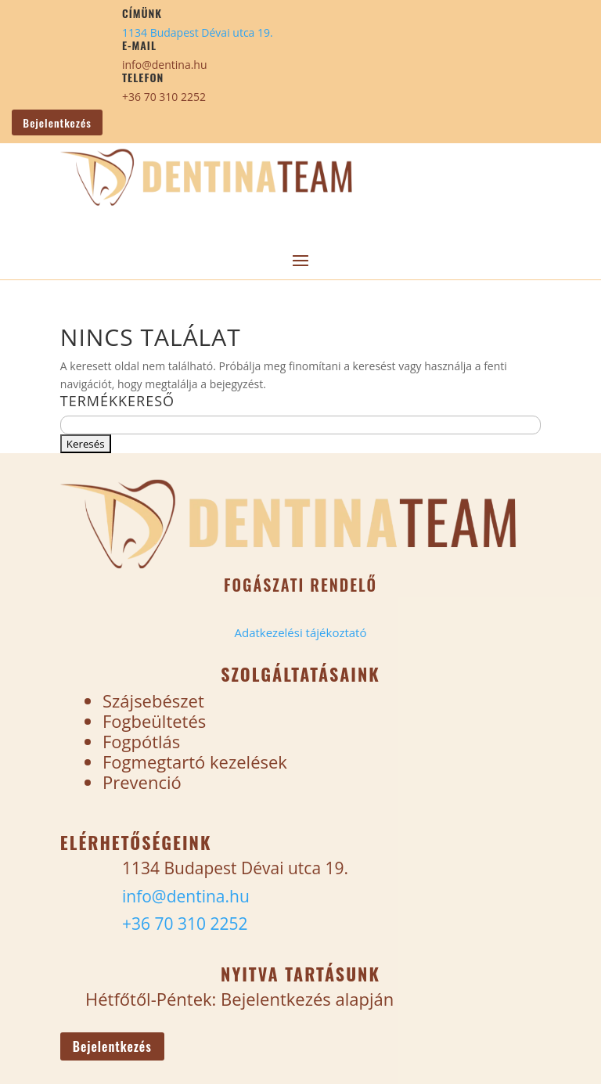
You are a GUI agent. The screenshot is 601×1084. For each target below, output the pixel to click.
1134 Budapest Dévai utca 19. (197, 32)
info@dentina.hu (164, 64)
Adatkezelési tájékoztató (300, 632)
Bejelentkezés (57, 122)
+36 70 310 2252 (164, 96)
